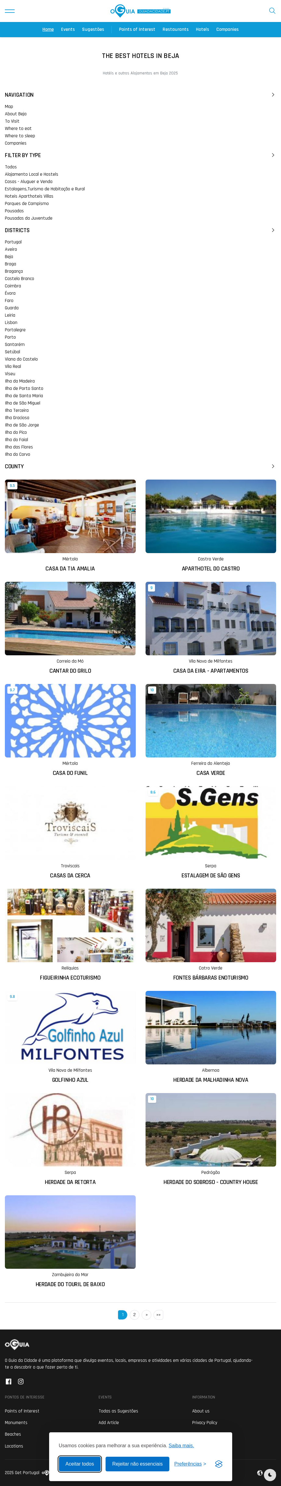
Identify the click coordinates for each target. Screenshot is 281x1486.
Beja (9, 257)
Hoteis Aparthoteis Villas (29, 196)
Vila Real (13, 366)
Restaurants (176, 29)
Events (68, 29)
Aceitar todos (80, 1463)
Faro (9, 300)
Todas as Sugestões (118, 1411)
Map (9, 106)
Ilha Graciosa (17, 418)
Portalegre (15, 330)
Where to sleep (20, 136)
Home (48, 29)
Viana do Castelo (21, 359)
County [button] (140, 466)
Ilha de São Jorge (22, 425)
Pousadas (14, 211)
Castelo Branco (19, 278)
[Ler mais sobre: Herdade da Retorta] (70, 1139)
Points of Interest (137, 29)
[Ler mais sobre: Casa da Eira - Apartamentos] (211, 628)
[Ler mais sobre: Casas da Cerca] (70, 832)
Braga (10, 264)
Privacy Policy (204, 1423)
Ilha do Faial (16, 440)
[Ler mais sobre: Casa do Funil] (70, 730)
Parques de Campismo (27, 203)
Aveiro (11, 249)
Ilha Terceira (17, 410)
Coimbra (13, 286)
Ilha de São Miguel (22, 403)
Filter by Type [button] (140, 155)
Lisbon (11, 322)
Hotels (202, 29)
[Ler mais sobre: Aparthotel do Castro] (211, 526)
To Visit (12, 121)
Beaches (13, 1434)
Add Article (109, 1423)
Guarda (12, 308)
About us (201, 1411)
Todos (11, 167)
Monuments (16, 1423)
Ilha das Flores (19, 447)
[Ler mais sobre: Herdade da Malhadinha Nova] (211, 1037)
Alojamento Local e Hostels (31, 174)
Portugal (13, 242)
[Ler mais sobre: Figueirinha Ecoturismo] (70, 935)
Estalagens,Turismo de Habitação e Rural (45, 189)
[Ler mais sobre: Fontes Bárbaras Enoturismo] (211, 935)
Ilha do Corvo (17, 454)
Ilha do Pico (16, 432)
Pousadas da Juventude (28, 218)
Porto (10, 337)
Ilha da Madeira (20, 381)
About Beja (16, 114)
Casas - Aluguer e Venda (28, 181)
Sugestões (93, 29)
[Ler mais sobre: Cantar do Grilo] (70, 628)
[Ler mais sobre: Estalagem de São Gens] (211, 832)
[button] (10, 11)
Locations (14, 1446)
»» (158, 1314)
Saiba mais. (181, 1445)
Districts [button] (140, 230)
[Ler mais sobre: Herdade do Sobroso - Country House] (211, 1139)
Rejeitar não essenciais (137, 1463)
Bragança (14, 271)
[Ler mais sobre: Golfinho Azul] (70, 1037)
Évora (10, 293)
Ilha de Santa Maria (24, 396)
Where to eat (18, 128)
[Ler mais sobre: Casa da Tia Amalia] (70, 526)
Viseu (10, 374)
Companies (227, 29)
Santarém (15, 344)
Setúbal (12, 352)
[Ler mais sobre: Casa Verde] (211, 730)
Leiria (10, 315)
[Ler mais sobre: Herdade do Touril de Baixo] (70, 1241)
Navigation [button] (140, 95)
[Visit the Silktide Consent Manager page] (218, 1464)
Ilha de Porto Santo (24, 388)
